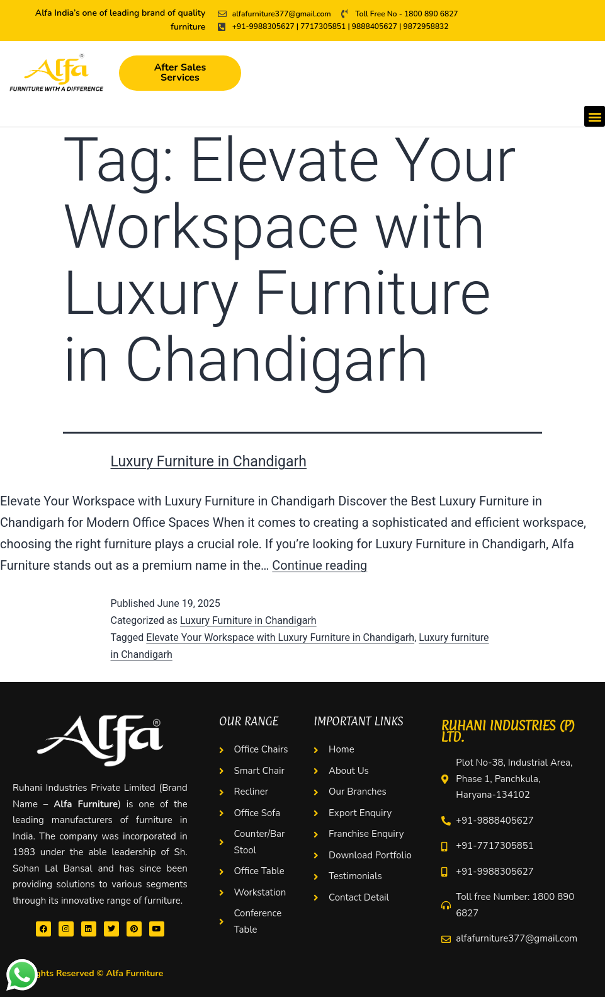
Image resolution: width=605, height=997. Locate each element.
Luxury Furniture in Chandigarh (209, 461)
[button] (594, 116)
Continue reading (319, 565)
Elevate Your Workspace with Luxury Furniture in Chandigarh (280, 637)
